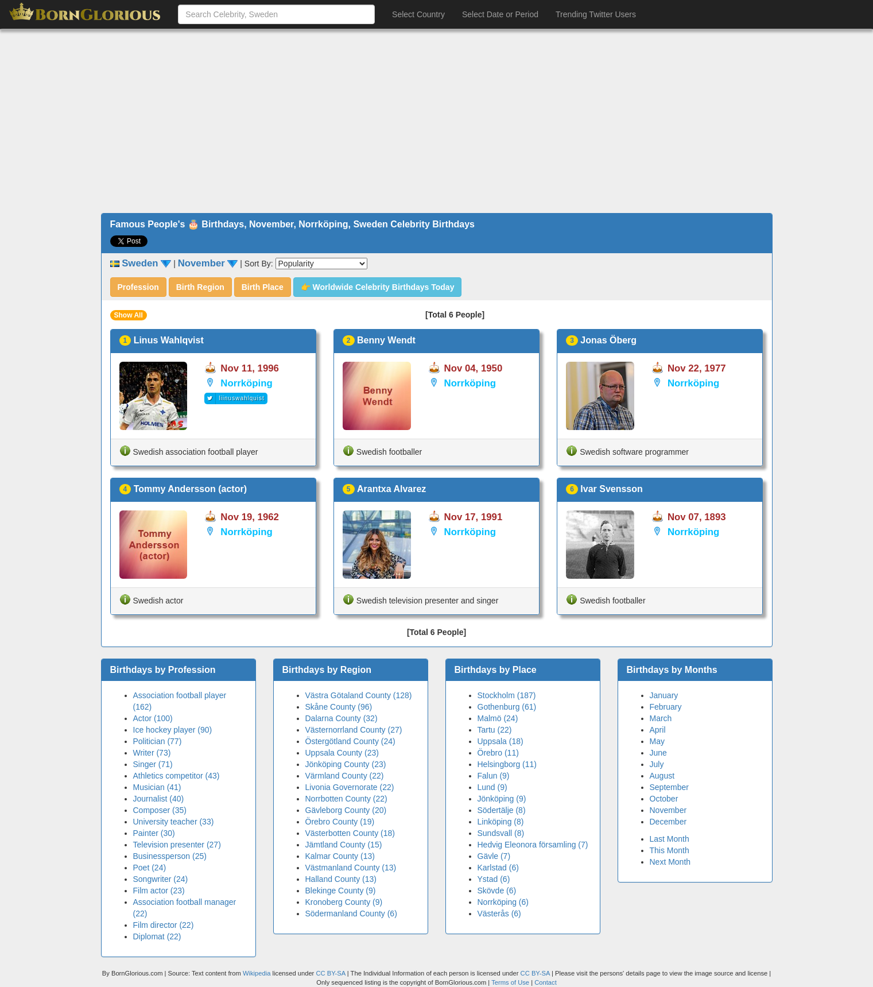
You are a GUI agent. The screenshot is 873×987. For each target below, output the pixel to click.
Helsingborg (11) (507, 764)
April (658, 729)
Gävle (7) (494, 856)
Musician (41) (157, 787)
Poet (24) (149, 867)
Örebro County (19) (340, 821)
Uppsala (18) (500, 741)
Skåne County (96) (339, 706)
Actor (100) (153, 718)
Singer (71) (153, 764)
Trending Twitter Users (596, 14)
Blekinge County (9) (340, 890)
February (666, 706)
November (668, 810)
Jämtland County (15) (343, 844)
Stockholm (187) (507, 695)
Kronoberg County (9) (344, 902)
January (664, 695)
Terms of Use (511, 982)
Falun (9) (494, 775)
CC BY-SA (330, 973)
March (661, 718)
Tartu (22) (495, 729)
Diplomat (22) (157, 936)
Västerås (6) (499, 913)
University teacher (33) (173, 821)
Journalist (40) (158, 798)
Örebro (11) (498, 752)
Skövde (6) (497, 890)
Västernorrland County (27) (353, 729)
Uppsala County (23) (342, 752)
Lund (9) (492, 787)
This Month (669, 850)
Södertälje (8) (502, 810)
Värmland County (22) (344, 775)
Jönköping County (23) (345, 764)
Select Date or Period (500, 14)
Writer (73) (152, 752)
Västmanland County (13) (351, 867)
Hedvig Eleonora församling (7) (533, 844)
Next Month (670, 861)
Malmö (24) (498, 718)
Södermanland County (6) (351, 913)
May (657, 741)
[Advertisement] (436, 121)
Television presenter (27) (177, 844)
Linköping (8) (501, 821)
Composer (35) (160, 810)
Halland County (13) (341, 879)
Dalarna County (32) (341, 718)
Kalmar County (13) (340, 856)
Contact (545, 982)
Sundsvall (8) (501, 833)
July (657, 764)
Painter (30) (154, 833)
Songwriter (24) (160, 879)
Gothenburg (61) (507, 706)
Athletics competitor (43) (176, 775)
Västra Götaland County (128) (358, 695)
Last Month (669, 838)
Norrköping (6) (503, 902)
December (668, 821)
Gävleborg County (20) (346, 810)
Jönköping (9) (502, 798)
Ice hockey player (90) (172, 729)
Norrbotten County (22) (346, 798)
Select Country (418, 14)
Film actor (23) (159, 890)
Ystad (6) (494, 879)
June (658, 752)
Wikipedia (257, 973)
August (662, 775)
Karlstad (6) (498, 867)
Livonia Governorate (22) (349, 787)
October (664, 798)
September (669, 787)
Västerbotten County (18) (350, 833)
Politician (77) (157, 741)
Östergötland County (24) (350, 741)
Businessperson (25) (170, 856)
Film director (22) (163, 925)
